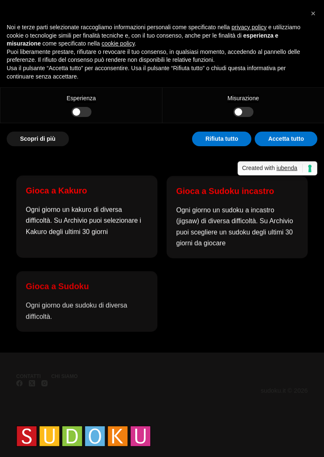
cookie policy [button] (117, 43)
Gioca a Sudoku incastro (225, 191)
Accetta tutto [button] (286, 138)
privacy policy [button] (249, 27)
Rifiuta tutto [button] (221, 138)
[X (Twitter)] (32, 383)
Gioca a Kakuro (56, 190)
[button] (313, 13)
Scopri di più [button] (38, 138)
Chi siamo (64, 376)
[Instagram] (44, 383)
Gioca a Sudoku (57, 290)
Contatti (28, 376)
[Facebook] (19, 383)
